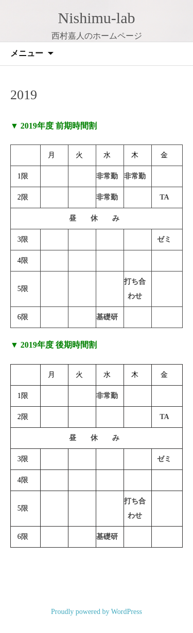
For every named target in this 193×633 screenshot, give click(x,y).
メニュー (26, 53)
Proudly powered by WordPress (96, 612)
